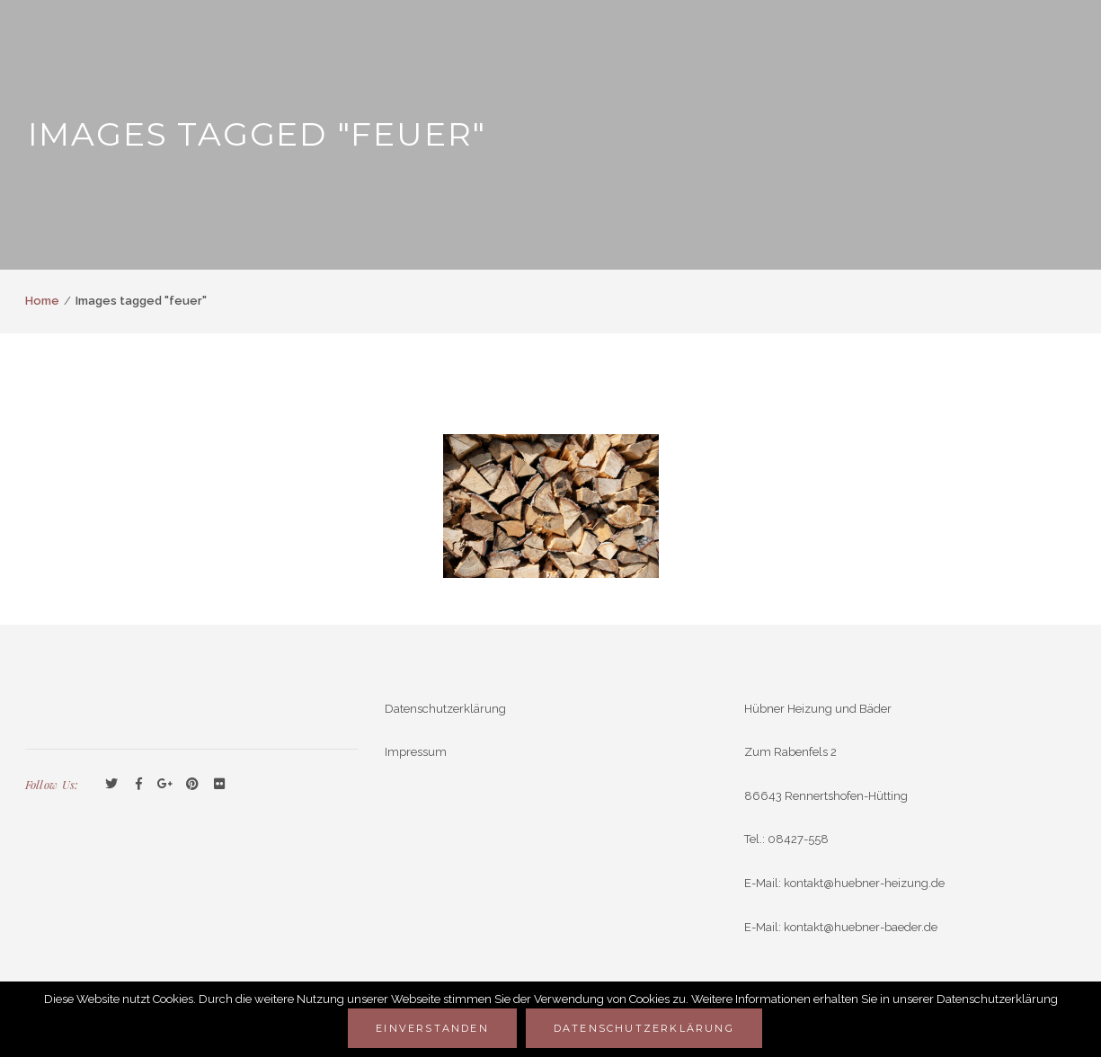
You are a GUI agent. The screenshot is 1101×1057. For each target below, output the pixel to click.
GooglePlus (165, 784)
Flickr (219, 784)
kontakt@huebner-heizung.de (864, 883)
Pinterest (192, 784)
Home (42, 300)
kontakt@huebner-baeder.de (860, 927)
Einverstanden (432, 1028)
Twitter (111, 784)
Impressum (416, 752)
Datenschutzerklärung (445, 708)
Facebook (138, 784)
